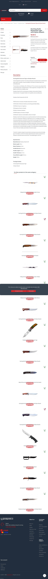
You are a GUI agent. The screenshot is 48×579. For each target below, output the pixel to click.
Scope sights (3, 46)
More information (24, 288)
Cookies (31, 527)
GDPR (30, 525)
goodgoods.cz (10, 574)
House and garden (4, 63)
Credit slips (3, 567)
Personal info (3, 564)
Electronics (3, 43)
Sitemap (31, 540)
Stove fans (3, 40)
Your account (4, 560)
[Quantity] (34, 60)
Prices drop (31, 536)
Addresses (3, 569)
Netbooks (2, 52)
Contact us (35, 1)
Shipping (40, 524)
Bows (2, 38)
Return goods (41, 532)
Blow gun (2, 72)
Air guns (2, 32)
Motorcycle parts (4, 69)
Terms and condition (43, 526)
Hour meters (3, 49)
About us (31, 523)
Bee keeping (3, 55)
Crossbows (3, 35)
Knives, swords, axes (5, 58)
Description (16, 75)
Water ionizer (3, 61)
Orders (2, 566)
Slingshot (2, 66)
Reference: (33, 36)
